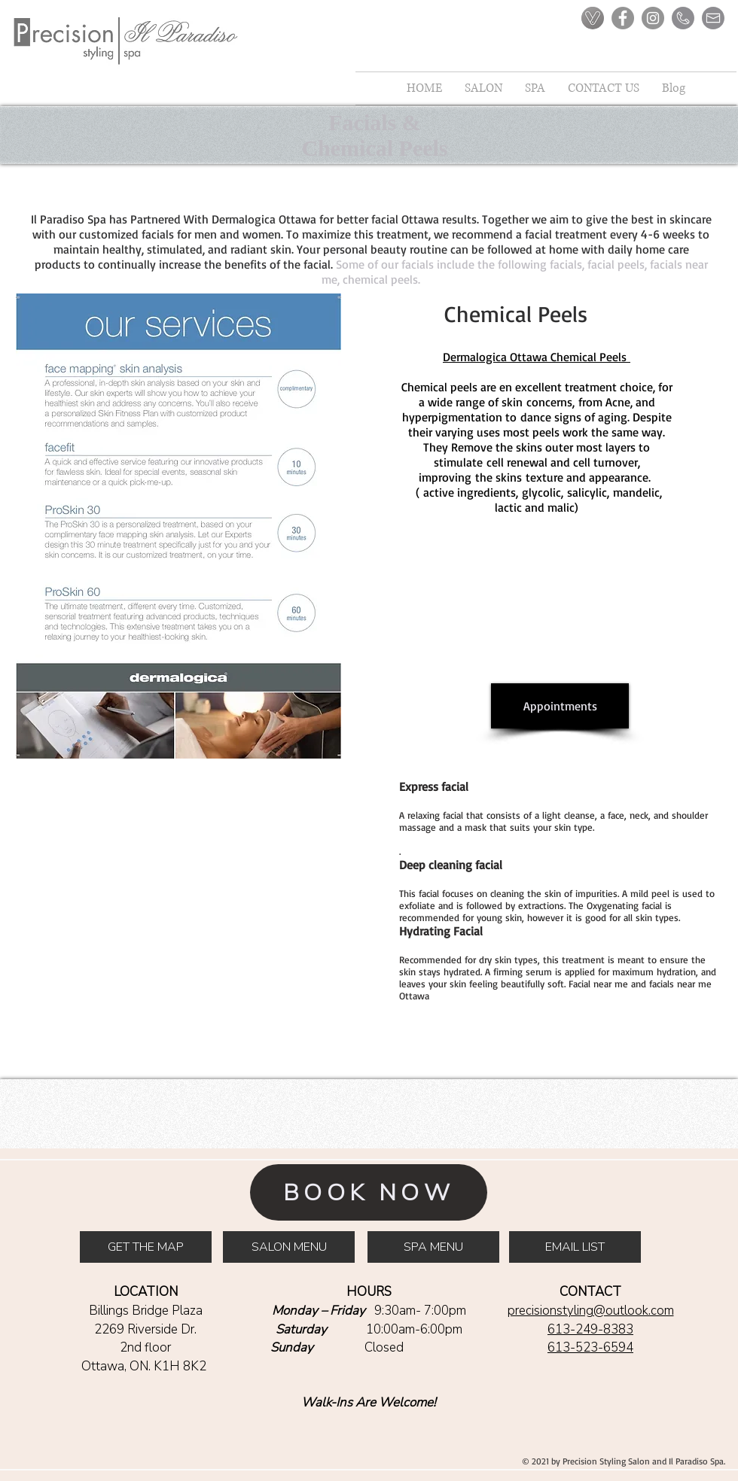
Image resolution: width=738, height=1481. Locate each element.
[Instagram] (653, 18)
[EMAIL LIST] (575, 1247)
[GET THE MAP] (146, 1247)
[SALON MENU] (289, 1247)
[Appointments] (560, 705)
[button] (535, 88)
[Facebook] (622, 18)
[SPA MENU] (433, 1247)
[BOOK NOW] (368, 1192)
